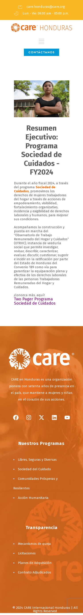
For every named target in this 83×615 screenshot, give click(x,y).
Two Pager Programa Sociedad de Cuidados (35, 301)
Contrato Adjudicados (34, 572)
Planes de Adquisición (35, 563)
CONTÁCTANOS (41, 52)
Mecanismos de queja (34, 544)
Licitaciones (27, 553)
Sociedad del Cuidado (34, 469)
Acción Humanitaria (33, 498)
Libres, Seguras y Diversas (37, 460)
